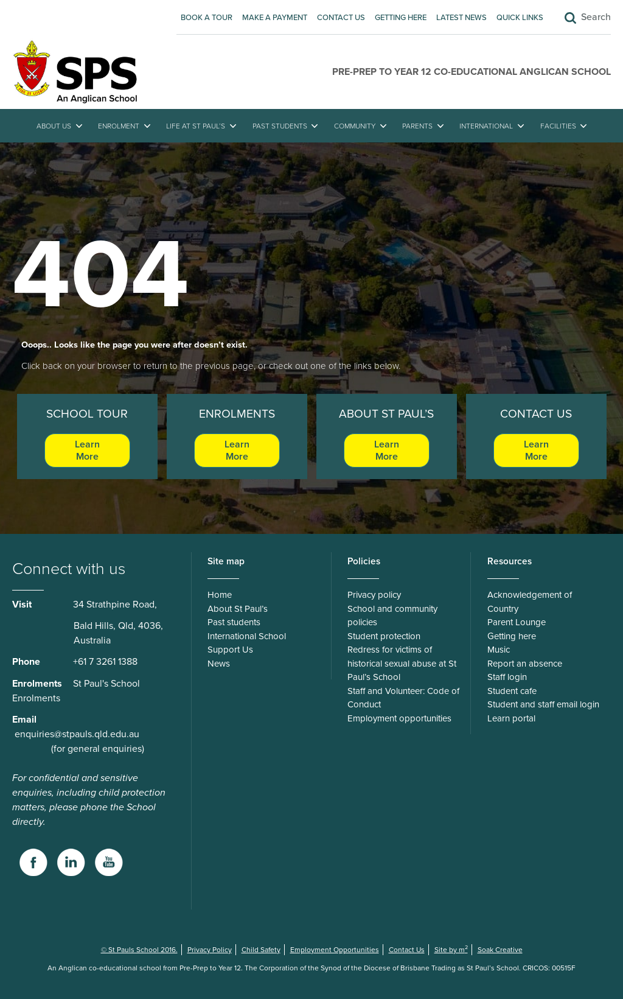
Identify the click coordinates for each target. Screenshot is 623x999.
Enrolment (118, 126)
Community (354, 126)
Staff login (507, 676)
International (486, 126)
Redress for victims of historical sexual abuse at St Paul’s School (401, 663)
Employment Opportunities (334, 949)
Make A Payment (274, 18)
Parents (417, 126)
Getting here (400, 18)
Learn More (87, 450)
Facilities (558, 126)
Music (498, 649)
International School (246, 636)
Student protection (383, 636)
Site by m (451, 949)
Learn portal (511, 718)
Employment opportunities (399, 718)
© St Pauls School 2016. (139, 949)
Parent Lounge (516, 622)
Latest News (461, 18)
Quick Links (519, 18)
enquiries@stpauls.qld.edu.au (77, 734)
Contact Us (341, 18)
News (218, 663)
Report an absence (524, 663)
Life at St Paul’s (195, 126)
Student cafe (512, 690)
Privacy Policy (209, 949)
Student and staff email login (543, 704)
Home (219, 594)
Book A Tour (206, 18)
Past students (279, 126)
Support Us (230, 649)
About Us (54, 126)
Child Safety (261, 949)
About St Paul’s (237, 608)
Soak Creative (500, 949)
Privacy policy (374, 594)
